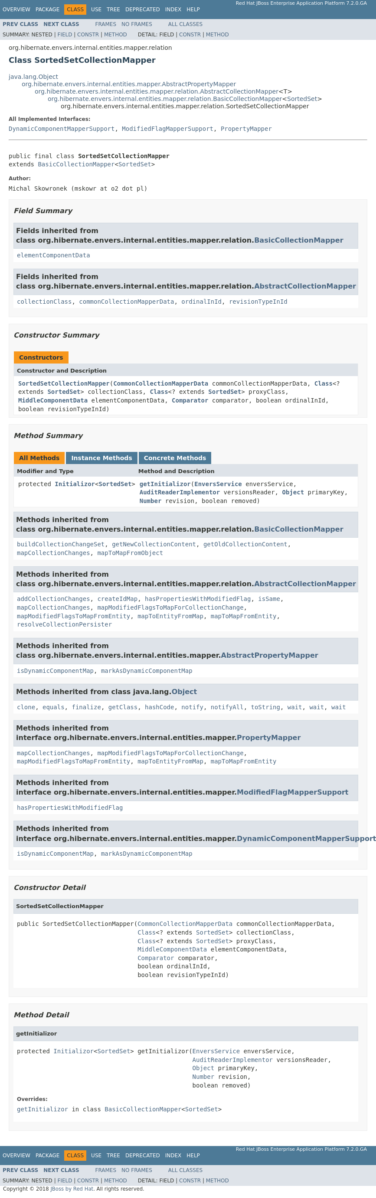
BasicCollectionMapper (76, 164)
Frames (106, 24)
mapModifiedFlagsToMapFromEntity (73, 616)
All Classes (185, 24)
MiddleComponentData (53, 400)
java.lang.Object (33, 76)
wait (295, 707)
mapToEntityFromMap (170, 616)
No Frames (136, 24)
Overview (16, 9)
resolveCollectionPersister (64, 624)
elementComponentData (53, 255)
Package (47, 9)
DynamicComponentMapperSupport (61, 128)
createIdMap (117, 598)
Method (115, 35)
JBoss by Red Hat (71, 1189)
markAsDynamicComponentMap (147, 670)
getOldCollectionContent (245, 544)
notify (192, 707)
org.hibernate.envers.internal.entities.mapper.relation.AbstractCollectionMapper (156, 91)
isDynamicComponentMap (55, 670)
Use (96, 9)
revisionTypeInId (258, 301)
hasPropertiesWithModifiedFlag (198, 598)
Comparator (190, 400)
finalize (86, 707)
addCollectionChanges (53, 598)
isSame (269, 598)
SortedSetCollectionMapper (64, 383)
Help (193, 9)
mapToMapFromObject (130, 552)
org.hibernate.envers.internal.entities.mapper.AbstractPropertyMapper (129, 84)
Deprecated (142, 9)
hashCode (159, 707)
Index (173, 9)
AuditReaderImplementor (180, 492)
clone (26, 707)
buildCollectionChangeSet (61, 544)
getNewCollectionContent (154, 544)
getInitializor (165, 483)
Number (151, 500)
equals (54, 707)
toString (265, 707)
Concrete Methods (175, 458)
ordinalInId (201, 301)
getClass (122, 707)
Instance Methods (101, 458)
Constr (88, 35)
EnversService (218, 483)
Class (323, 383)
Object (293, 492)
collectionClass (44, 301)
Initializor (75, 483)
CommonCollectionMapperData (160, 383)
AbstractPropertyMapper (269, 655)
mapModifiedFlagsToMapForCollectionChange (170, 607)
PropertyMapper (246, 128)
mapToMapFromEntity (244, 616)
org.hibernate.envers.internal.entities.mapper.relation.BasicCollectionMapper (165, 98)
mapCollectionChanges (53, 552)
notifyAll (227, 707)
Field (64, 35)
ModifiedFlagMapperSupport (167, 128)
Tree (113, 9)
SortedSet (302, 98)
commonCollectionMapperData (126, 301)
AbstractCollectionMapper (305, 286)
